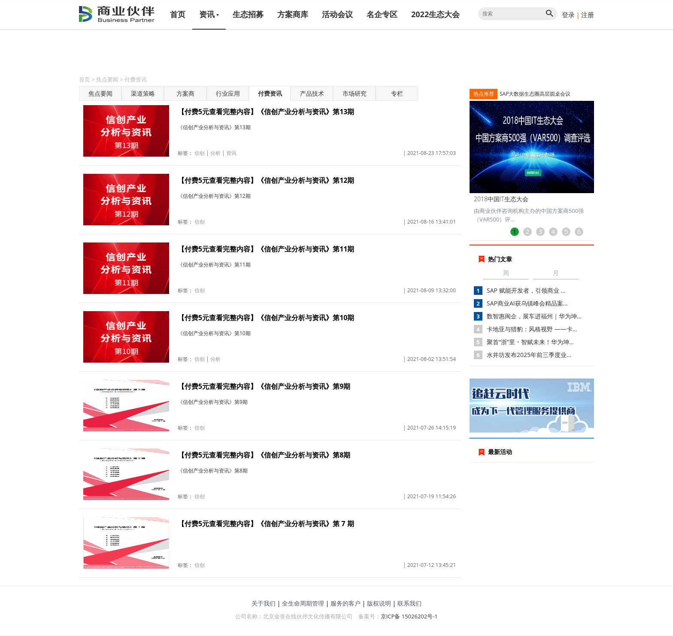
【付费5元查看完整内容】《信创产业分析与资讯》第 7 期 (266, 523)
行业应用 (228, 93)
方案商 (185, 93)
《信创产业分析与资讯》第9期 (213, 402)
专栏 (397, 93)
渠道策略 (143, 93)
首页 (177, 14)
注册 (587, 14)
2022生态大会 (435, 14)
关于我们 (264, 603)
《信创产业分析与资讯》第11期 (214, 264)
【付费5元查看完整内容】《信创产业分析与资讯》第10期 (266, 317)
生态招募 (248, 14)
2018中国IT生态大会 (501, 199)
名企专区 (382, 14)
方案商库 (292, 14)
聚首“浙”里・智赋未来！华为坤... (530, 342)
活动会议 (337, 14)
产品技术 (312, 93)
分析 (215, 153)
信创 (199, 153)
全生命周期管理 (303, 603)
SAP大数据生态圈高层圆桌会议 (535, 93)
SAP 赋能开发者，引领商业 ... (526, 290)
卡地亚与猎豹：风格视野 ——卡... (532, 329)
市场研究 (355, 93)
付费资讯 (135, 79)
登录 (568, 14)
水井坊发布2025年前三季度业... (529, 355)
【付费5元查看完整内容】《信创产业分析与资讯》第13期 (266, 111)
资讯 (209, 14)
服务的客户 (345, 603)
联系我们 (409, 603)
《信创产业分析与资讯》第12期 (214, 196)
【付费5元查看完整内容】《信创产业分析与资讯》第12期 (266, 180)
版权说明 (379, 603)
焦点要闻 (107, 79)
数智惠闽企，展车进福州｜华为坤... (534, 316)
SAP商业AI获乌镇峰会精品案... (527, 303)
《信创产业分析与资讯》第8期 (213, 470)
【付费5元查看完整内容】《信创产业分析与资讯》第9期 (264, 386)
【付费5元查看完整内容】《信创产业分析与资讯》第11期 (266, 249)
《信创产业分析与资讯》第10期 (214, 333)
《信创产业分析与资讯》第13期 (214, 127)
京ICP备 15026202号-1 (409, 616)
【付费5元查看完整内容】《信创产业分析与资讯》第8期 (264, 455)
